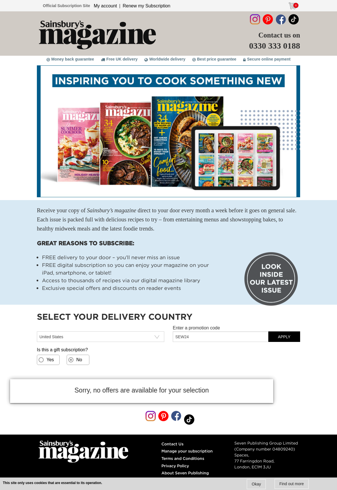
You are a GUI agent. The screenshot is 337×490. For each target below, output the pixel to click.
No (79, 359)
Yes (50, 359)
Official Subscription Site (66, 5)
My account (105, 5)
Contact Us (172, 444)
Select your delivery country (65, 327)
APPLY (284, 337)
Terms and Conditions (182, 458)
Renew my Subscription (146, 5)
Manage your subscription (187, 451)
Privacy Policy (175, 465)
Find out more (291, 483)
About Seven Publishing (185, 473)
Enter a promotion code (196, 327)
